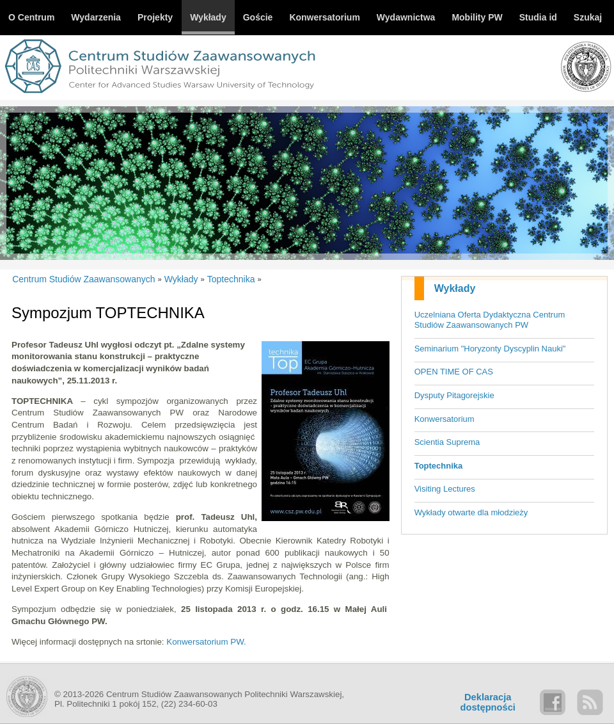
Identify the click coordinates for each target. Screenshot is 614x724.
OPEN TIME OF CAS (453, 371)
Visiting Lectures (444, 489)
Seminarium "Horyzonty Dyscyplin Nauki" (490, 348)
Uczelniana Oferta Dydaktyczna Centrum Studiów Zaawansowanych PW (489, 320)
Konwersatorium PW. (206, 642)
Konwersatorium (444, 419)
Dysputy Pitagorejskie (454, 395)
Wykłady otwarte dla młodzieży (471, 512)
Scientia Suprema (447, 442)
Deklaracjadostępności (488, 702)
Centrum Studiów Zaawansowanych (83, 279)
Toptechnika (438, 466)
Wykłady (455, 288)
